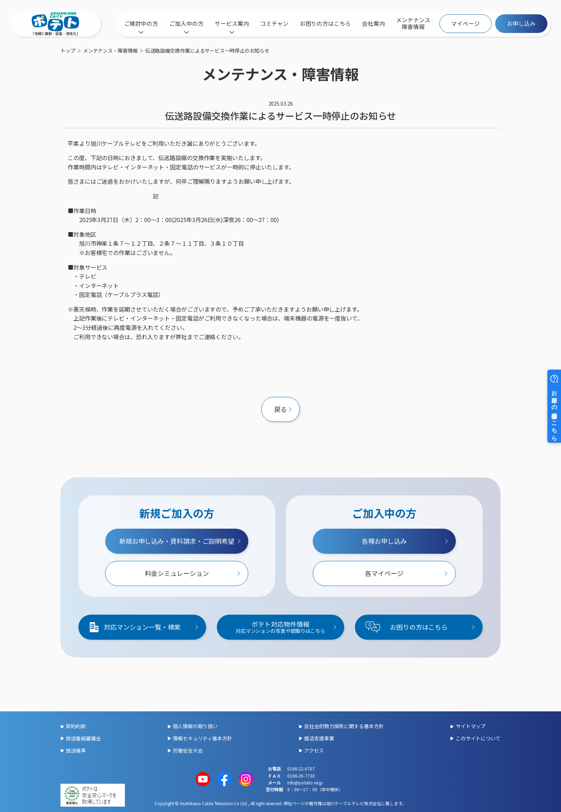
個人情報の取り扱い (195, 726)
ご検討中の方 (141, 23)
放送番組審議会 (83, 738)
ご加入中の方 (186, 23)
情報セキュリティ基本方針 (202, 738)
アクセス (314, 750)
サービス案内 (232, 23)
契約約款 (76, 726)
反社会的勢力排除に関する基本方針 (344, 726)
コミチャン (274, 23)
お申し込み (521, 23)
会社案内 (373, 23)
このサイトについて (478, 738)
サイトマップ (471, 726)
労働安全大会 (188, 750)
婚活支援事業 (319, 738)
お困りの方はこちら (325, 23)
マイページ (465, 23)
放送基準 (76, 750)
